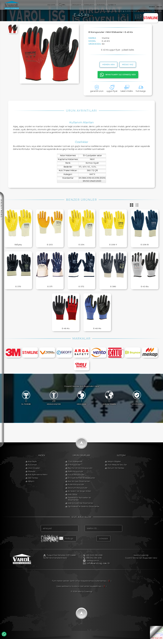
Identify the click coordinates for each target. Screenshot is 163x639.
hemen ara (108, 64)
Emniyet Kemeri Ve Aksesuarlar (81, 478)
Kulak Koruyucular (76, 484)
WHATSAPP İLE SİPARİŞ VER (118, 75)
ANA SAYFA (51, 5)
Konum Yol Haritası (116, 468)
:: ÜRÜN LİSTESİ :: (1, 145)
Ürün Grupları (34, 468)
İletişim (31, 481)
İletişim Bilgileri (114, 461)
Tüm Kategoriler (75, 461)
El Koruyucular (74, 465)
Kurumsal (32, 465)
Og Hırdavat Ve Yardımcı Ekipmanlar (83, 506)
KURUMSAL (101, 5)
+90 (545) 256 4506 (94, 555)
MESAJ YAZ (127, 64)
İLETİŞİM (111, 5)
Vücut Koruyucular (76, 474)
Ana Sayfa (32, 461)
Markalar (31, 471)
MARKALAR (88, 5)
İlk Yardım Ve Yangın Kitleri (79, 491)
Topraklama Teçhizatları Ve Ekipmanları (79, 499)
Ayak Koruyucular (75, 471)
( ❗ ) (109, 581)
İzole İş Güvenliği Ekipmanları (80, 503)
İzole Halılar (73, 494)
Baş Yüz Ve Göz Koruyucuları (80, 468)
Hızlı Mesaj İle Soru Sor (117, 465)
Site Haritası (33, 478)
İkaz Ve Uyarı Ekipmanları (79, 481)
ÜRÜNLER (76, 5)
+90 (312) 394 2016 (94, 558)
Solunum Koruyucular (77, 488)
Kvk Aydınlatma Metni (37, 474)
